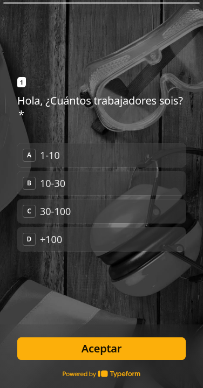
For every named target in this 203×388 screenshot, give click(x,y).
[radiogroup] (101, 197)
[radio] (101, 155)
